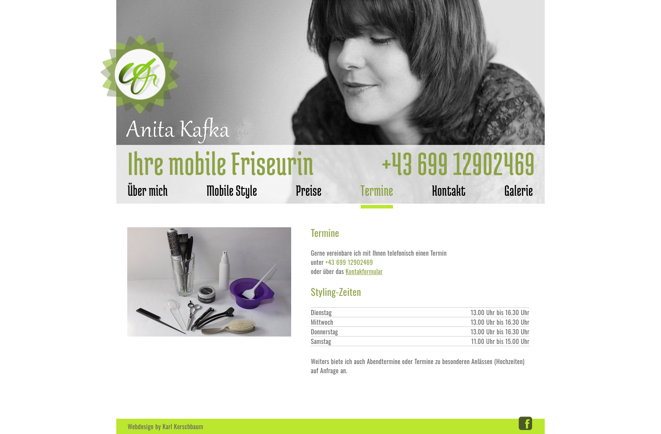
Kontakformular (364, 271)
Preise (309, 190)
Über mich (148, 190)
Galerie (518, 190)
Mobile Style (232, 190)
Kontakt (448, 190)
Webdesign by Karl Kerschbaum (165, 426)
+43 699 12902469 (458, 163)
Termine (377, 190)
